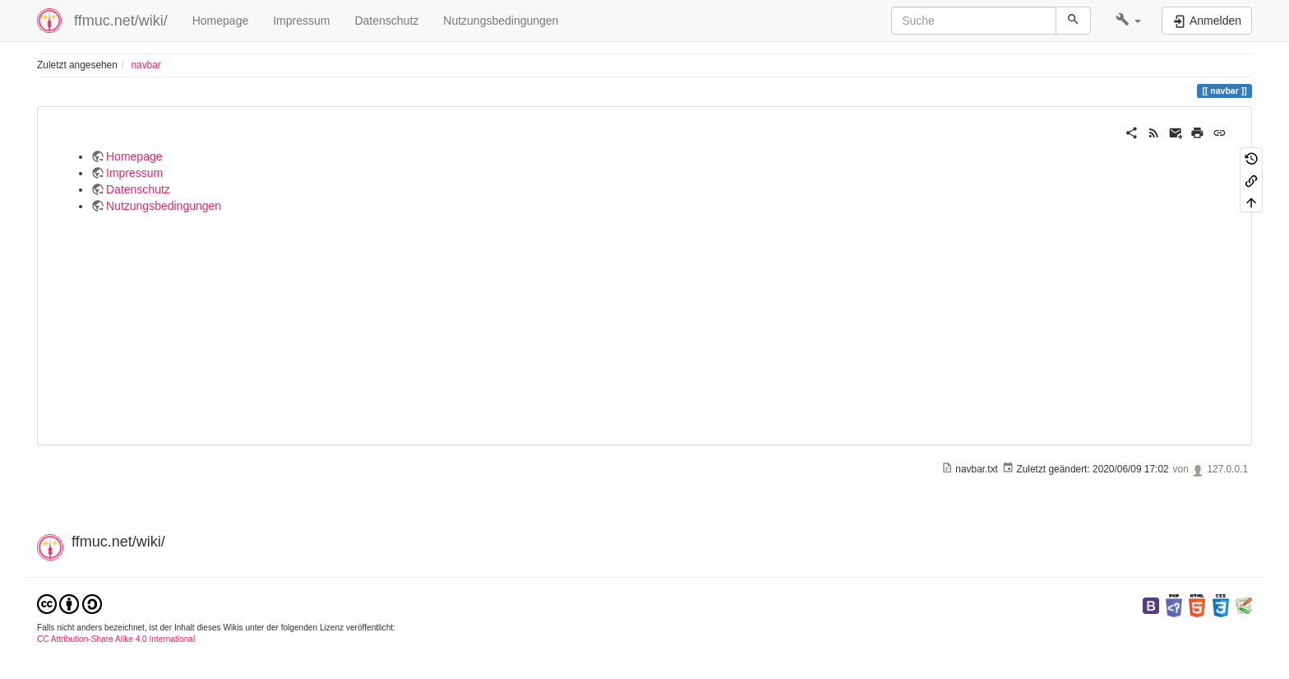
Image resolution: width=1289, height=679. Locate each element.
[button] (1128, 20)
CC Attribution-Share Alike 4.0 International (116, 639)
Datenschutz (386, 20)
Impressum (301, 20)
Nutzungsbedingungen (500, 20)
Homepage (220, 20)
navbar (145, 65)
